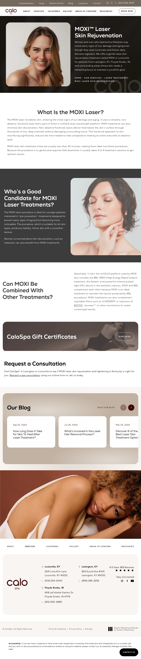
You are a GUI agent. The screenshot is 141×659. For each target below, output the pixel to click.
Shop (41, 3)
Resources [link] (106, 11)
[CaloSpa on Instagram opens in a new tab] (122, 581)
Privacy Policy (75, 629)
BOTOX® (81, 305)
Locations (83, 3)
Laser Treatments (116, 78)
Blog (71, 3)
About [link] (26, 11)
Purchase (125, 338)
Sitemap (88, 629)
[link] (108, 3)
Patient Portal (56, 3)
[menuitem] (27, 11)
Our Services (93, 78)
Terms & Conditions (57, 629)
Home (78, 78)
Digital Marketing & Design (124, 629)
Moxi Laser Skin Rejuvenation (95, 81)
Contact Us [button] (129, 652)
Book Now (127, 11)
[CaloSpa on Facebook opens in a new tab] (127, 581)
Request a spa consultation (25, 375)
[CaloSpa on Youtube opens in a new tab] (132, 581)
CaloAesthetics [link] (26, 3)
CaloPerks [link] (54, 11)
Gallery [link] (67, 11)
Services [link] (39, 11)
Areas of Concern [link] (85, 11)
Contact (97, 3)
